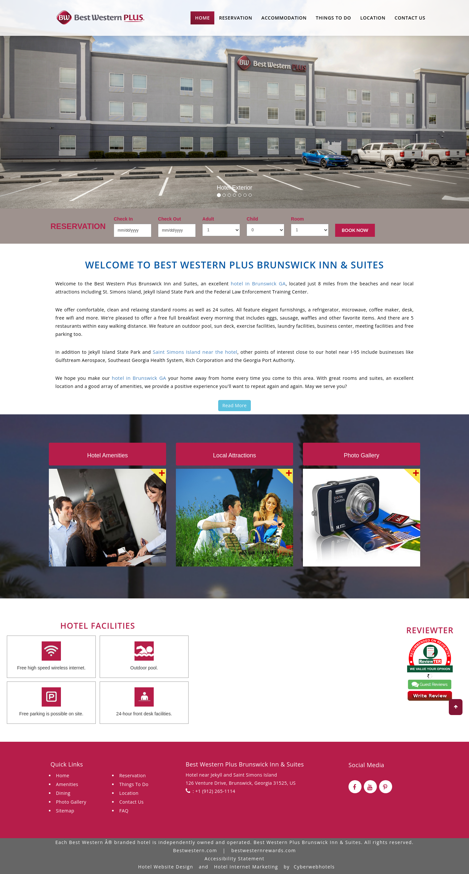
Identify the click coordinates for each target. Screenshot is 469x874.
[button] (35, 104)
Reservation (235, 18)
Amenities (67, 784)
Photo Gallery (71, 802)
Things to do (333, 18)
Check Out (169, 219)
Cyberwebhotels (314, 867)
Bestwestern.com (195, 850)
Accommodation (284, 18)
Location (372, 18)
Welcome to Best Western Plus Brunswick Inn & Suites (234, 264)
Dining (63, 793)
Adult (208, 219)
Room (297, 219)
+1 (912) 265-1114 (214, 791)
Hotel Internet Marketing (246, 867)
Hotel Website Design (165, 867)
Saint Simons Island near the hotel (195, 352)
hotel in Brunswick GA (258, 283)
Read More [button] (234, 405)
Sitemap (65, 811)
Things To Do (133, 784)
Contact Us (409, 18)
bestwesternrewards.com (263, 850)
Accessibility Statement (234, 858)
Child (252, 219)
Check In (123, 219)
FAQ (123, 811)
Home (202, 18)
